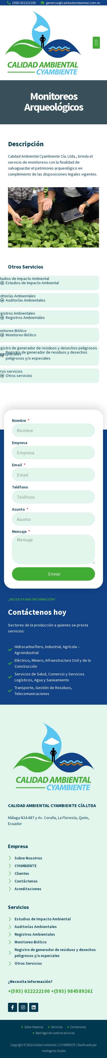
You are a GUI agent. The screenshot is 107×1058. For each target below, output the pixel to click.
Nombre (19, 420)
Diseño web (85, 1045)
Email (17, 464)
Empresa (19, 442)
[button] (96, 43)
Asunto (19, 509)
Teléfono (20, 487)
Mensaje (19, 531)
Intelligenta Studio (54, 1051)
